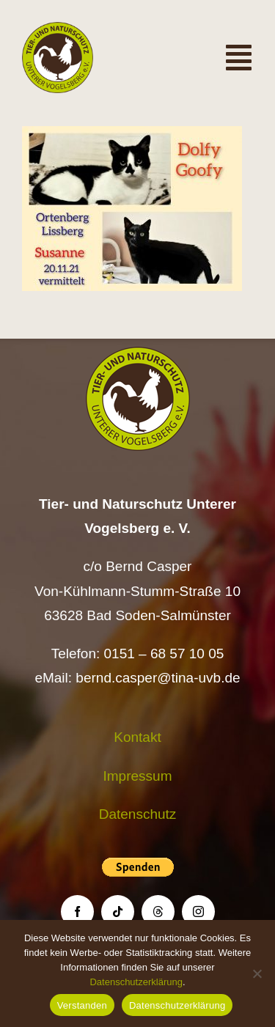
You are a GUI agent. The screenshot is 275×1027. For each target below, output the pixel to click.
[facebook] (77, 911)
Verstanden (82, 1005)
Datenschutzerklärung (135, 981)
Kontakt (137, 737)
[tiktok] (117, 911)
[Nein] (256, 973)
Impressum (137, 776)
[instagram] (198, 911)
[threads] (158, 911)
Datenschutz (138, 814)
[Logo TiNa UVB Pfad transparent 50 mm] (57, 29)
